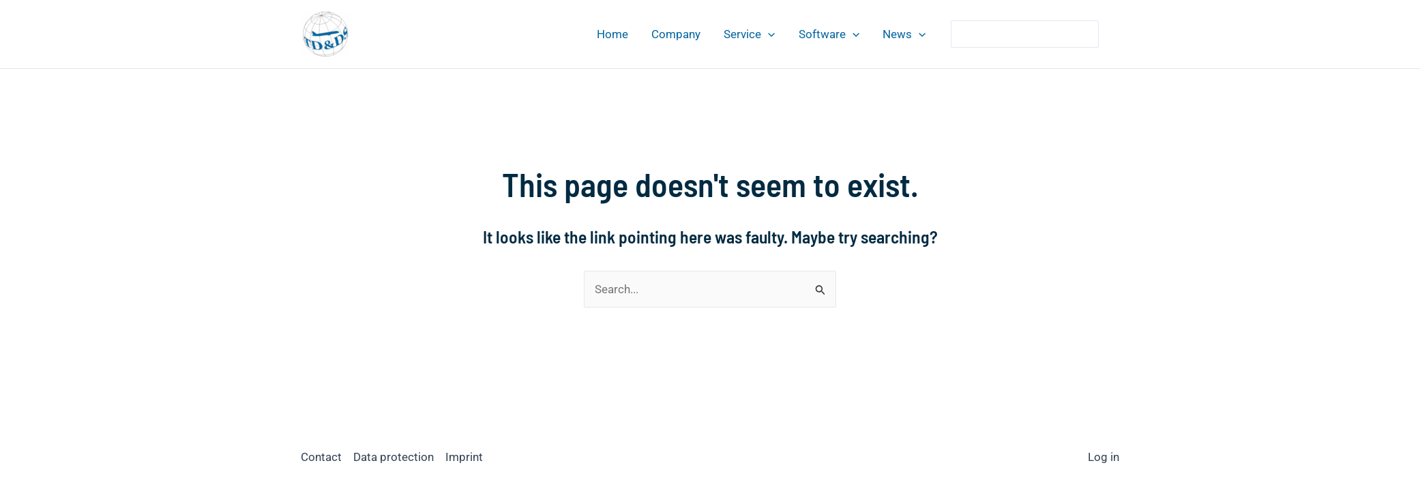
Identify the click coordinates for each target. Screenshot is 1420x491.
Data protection (393, 457)
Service (749, 34)
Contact (321, 457)
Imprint (464, 457)
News (904, 34)
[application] (768, 34)
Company (675, 34)
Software (829, 34)
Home (612, 34)
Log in (1103, 457)
